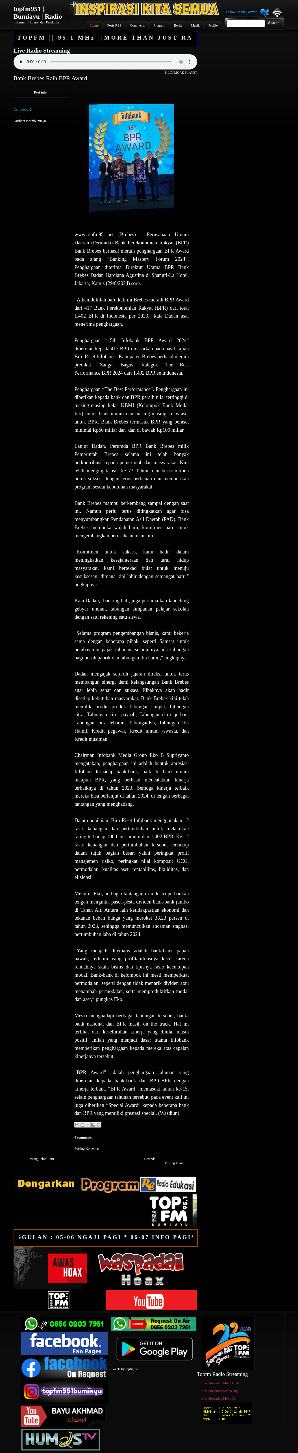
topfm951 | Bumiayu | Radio (38, 12)
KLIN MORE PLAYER (181, 73)
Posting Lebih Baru (41, 1159)
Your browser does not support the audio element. (105, 61)
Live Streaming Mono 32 (218, 1398)
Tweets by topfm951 (125, 1369)
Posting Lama (174, 1163)
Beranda (149, 1159)
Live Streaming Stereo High (220, 1391)
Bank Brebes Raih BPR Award (50, 78)
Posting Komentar (87, 1148)
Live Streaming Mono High (220, 1383)
